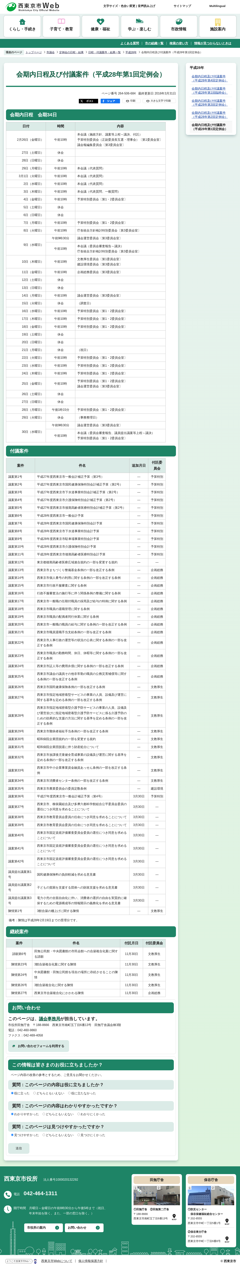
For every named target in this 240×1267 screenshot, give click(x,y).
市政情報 (178, 29)
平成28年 (131, 52)
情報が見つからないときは (212, 43)
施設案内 (217, 29)
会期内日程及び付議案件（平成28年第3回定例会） (210, 102)
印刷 (132, 100)
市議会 (50, 52)
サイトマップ (182, 6)
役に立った (22, 1093)
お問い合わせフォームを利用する (41, 1046)
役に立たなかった (83, 1093)
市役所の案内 (36, 1227)
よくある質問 (129, 43)
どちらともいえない (50, 1093)
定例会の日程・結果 (71, 52)
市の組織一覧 (154, 43)
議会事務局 (49, 1018)
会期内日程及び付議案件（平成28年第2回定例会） (210, 114)
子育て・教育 (61, 29)
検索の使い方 (179, 43)
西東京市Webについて (56, 1261)
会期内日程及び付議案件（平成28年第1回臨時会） (210, 90)
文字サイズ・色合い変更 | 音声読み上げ (129, 6)
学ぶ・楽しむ (139, 29)
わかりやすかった (26, 1114)
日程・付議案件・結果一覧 (104, 52)
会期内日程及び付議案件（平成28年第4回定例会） (210, 78)
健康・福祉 (100, 29)
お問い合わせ (77, 1227)
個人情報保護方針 (90, 1261)
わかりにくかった (93, 1114)
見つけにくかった (93, 1135)
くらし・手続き (22, 29)
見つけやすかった (26, 1135)
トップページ (34, 52)
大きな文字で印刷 (161, 100)
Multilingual (217, 6)
